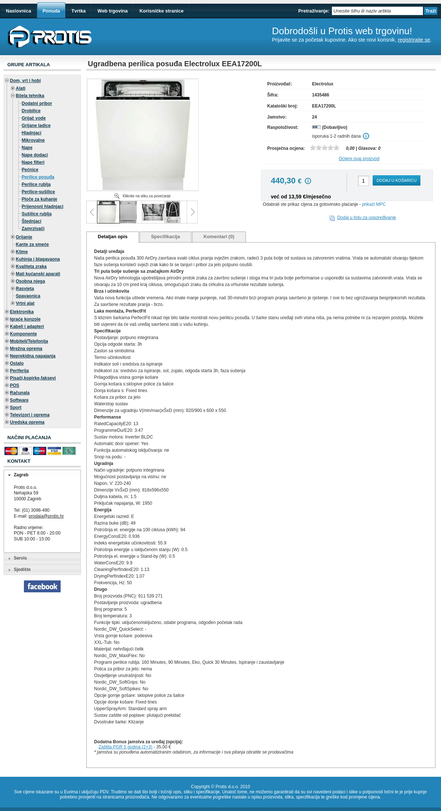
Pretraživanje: (313, 11)
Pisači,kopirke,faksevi (33, 378)
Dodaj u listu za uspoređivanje (366, 217)
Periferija (19, 370)
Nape (27, 147)
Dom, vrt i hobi (25, 80)
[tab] (42, 475)
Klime (22, 251)
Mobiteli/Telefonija (29, 341)
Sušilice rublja (36, 213)
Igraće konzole (25, 319)
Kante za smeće (32, 244)
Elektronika (22, 311)
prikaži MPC (374, 204)
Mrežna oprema (26, 348)
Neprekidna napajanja (32, 356)
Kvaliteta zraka (31, 266)
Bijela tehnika (30, 95)
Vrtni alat (25, 303)
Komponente (23, 333)
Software (19, 400)
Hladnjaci (31, 132)
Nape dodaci (35, 155)
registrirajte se (414, 40)
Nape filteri (33, 162)
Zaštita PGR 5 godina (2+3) (125, 747)
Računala (19, 392)
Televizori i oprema (30, 414)
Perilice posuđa (38, 177)
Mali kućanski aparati (38, 273)
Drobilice (31, 110)
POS (14, 385)
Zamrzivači (33, 228)
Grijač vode (34, 118)
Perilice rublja (36, 184)
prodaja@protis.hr (46, 516)
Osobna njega (30, 281)
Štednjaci (31, 221)
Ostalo (17, 363)
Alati (20, 88)
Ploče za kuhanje (39, 199)
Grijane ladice (36, 125)
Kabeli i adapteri (27, 326)
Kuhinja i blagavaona (38, 259)
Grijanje (24, 237)
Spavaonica (28, 296)
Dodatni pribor (37, 103)
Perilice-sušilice (38, 191)
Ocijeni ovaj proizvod (359, 158)
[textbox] (377, 11)
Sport (15, 407)
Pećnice (30, 169)
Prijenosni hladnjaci (42, 206)
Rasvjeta (25, 288)
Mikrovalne (33, 140)
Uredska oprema (27, 422)
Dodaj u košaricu (397, 180)
